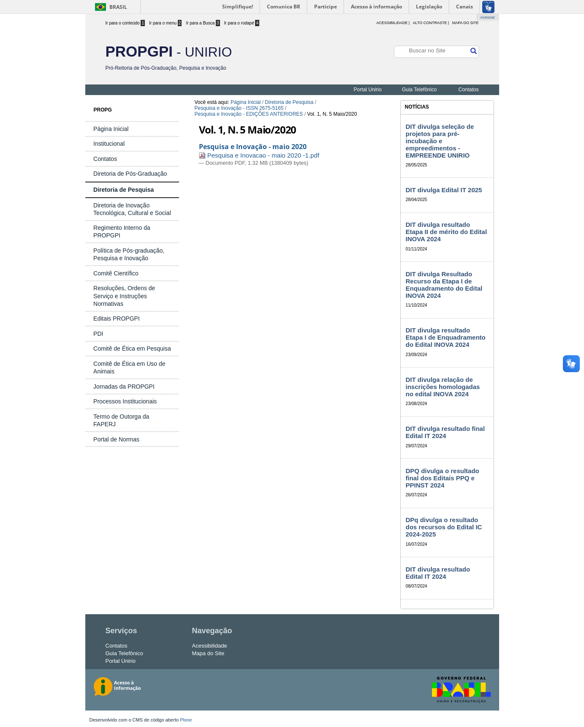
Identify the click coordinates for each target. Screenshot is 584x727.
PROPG (103, 110)
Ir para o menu (165, 23)
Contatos (468, 90)
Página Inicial (246, 102)
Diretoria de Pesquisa (289, 102)
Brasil (118, 7)
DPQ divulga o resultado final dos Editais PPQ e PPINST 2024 (442, 478)
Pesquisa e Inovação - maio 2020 (253, 146)
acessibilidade (391, 23)
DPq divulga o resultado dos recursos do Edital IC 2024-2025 (444, 527)
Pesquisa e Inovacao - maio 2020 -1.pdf (259, 155)
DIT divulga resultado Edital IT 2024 (438, 573)
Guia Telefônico (419, 90)
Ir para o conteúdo (125, 23)
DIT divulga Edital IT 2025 (444, 189)
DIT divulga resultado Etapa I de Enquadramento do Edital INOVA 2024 (446, 337)
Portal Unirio (368, 90)
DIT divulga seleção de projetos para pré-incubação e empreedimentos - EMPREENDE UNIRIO (440, 141)
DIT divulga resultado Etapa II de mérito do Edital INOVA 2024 (446, 231)
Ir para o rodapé (242, 23)
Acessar (487, 17)
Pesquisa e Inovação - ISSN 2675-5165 (239, 108)
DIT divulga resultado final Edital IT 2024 (445, 432)
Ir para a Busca (203, 23)
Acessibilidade (209, 646)
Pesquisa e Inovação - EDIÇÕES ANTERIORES (249, 114)
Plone (186, 719)
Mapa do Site (465, 23)
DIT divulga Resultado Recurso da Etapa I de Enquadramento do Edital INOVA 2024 (444, 284)
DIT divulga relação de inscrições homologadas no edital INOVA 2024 (443, 387)
